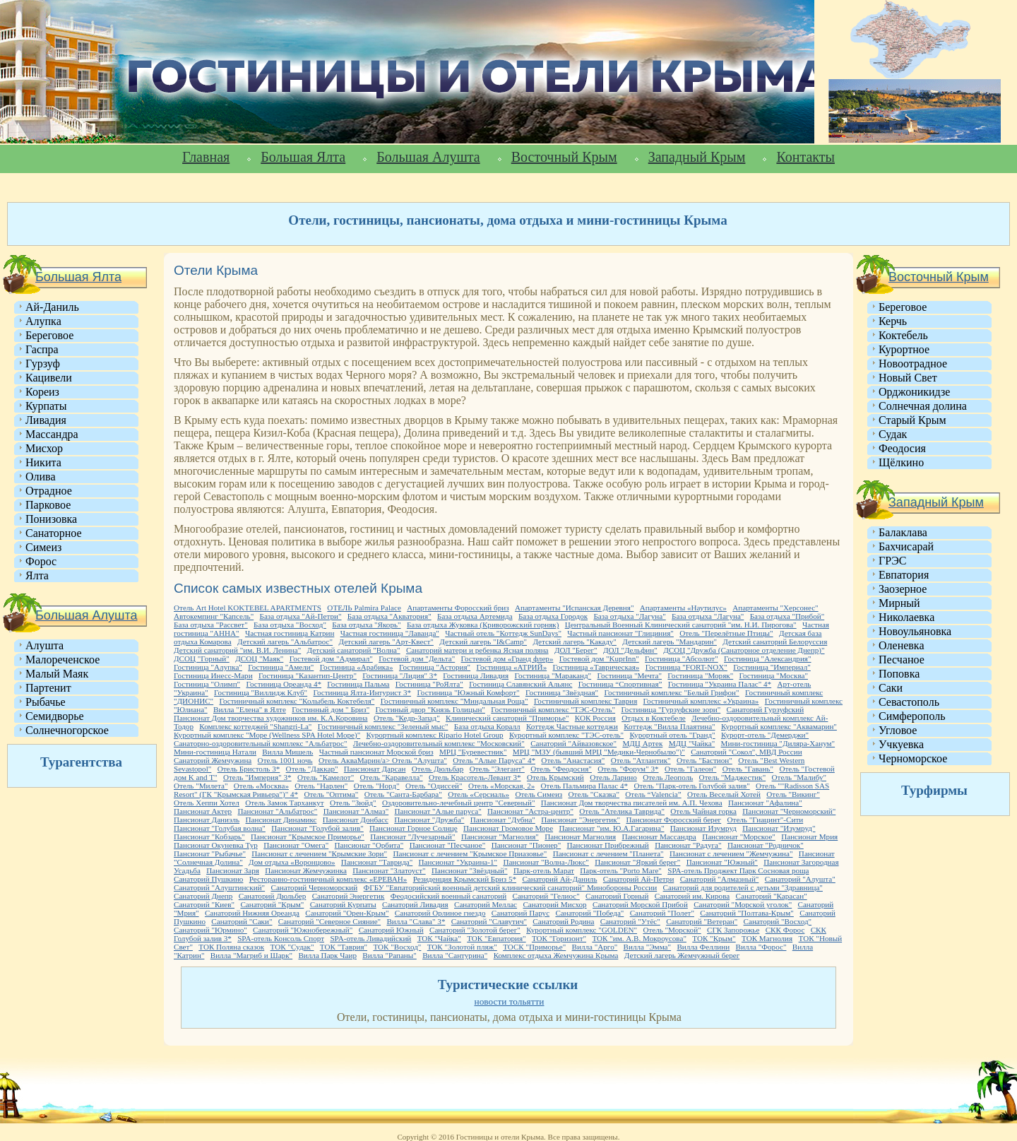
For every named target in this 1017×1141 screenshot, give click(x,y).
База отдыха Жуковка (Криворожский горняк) (483, 624)
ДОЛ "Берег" (575, 650)
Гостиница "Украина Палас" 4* (719, 684)
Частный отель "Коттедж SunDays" (503, 633)
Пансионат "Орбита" (369, 845)
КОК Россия (595, 718)
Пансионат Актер (203, 811)
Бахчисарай (906, 546)
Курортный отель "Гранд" (672, 735)
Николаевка (906, 617)
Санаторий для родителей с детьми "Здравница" (743, 887)
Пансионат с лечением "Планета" (608, 853)
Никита (43, 462)
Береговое (49, 335)
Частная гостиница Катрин (289, 633)
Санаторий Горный (616, 896)
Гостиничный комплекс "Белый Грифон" (672, 692)
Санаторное (53, 533)
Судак (893, 434)
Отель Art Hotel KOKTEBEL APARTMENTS (247, 607)
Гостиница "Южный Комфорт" (468, 692)
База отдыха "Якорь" (366, 624)
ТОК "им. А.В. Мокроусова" (639, 938)
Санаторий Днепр (203, 896)
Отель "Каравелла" (391, 777)
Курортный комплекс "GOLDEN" (581, 930)
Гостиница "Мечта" (629, 675)
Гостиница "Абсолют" (681, 658)
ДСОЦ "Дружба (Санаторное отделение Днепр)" (743, 650)
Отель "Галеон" (690, 768)
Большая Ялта (303, 157)
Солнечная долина (923, 406)
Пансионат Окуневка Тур (216, 845)
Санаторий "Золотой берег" (475, 930)
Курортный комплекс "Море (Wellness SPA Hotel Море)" (267, 735)
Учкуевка (901, 744)
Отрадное (48, 491)
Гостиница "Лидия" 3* (399, 675)
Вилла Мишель (287, 751)
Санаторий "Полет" (662, 913)
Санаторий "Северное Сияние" (329, 921)
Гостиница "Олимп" (207, 684)
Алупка (43, 321)
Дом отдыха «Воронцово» (292, 862)
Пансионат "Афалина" (765, 802)
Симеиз (43, 547)
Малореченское (62, 660)
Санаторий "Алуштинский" (219, 887)
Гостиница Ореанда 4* (283, 684)
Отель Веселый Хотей (724, 794)
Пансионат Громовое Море (508, 828)
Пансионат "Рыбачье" (210, 853)
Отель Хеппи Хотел (206, 802)
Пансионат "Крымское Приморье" (307, 836)
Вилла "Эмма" (647, 946)
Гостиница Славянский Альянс (520, 684)
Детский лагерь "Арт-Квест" (385, 641)
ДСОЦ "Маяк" (259, 658)
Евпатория (904, 575)
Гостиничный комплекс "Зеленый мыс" (383, 726)
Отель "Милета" (201, 785)
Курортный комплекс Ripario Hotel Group (435, 735)
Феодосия (902, 448)
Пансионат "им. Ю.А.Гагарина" (611, 828)
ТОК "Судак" (292, 946)
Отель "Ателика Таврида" (622, 811)
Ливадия (45, 420)
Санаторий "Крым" (272, 904)
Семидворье (54, 716)
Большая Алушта (428, 157)
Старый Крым (912, 420)
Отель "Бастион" (704, 760)
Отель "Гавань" (747, 768)
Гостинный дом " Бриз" (330, 709)
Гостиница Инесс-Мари (213, 675)
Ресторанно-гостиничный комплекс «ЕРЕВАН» (328, 879)
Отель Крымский (555, 777)
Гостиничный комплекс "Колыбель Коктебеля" (297, 701)
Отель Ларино (613, 777)
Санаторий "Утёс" (630, 921)
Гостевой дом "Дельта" (417, 658)
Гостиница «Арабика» (356, 667)
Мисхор (44, 448)
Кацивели (48, 378)
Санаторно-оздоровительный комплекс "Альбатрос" (260, 743)
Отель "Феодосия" (561, 768)
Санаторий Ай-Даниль (559, 879)
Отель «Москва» (261, 785)
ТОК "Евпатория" (496, 938)
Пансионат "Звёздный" (470, 870)
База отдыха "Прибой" (787, 616)
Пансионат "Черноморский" (788, 811)
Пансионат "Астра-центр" (530, 811)
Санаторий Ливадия (415, 904)
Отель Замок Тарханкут (284, 802)
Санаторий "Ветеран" (701, 921)
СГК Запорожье (733, 930)
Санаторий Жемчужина (212, 760)
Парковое (48, 505)
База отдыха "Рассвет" (211, 624)
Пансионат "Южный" (722, 862)
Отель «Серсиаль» (478, 794)
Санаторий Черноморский (313, 887)
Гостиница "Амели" (281, 667)
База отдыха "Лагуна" (629, 616)
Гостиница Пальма (358, 684)
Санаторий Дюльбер (273, 896)
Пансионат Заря (232, 870)
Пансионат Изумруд (703, 828)
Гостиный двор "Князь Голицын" (430, 709)
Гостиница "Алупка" (208, 667)
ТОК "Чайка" (439, 938)
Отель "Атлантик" (641, 760)
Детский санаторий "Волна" (353, 650)
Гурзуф (42, 363)
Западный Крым (697, 157)
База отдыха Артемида (475, 616)
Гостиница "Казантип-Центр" (307, 675)
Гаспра (42, 349)
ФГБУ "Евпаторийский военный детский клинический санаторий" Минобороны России (511, 887)
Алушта (44, 645)
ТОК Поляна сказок (231, 946)
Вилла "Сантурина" (454, 955)
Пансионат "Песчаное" (448, 845)
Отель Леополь (668, 777)
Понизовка (51, 519)
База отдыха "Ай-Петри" (301, 616)
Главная (206, 157)
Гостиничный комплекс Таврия (585, 701)
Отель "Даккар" (312, 768)
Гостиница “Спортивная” (620, 684)
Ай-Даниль (52, 307)
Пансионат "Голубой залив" (317, 828)
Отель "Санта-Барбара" (403, 794)
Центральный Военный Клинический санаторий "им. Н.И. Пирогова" (681, 624)
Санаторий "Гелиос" (546, 896)
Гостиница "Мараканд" (552, 675)
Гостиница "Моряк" (700, 675)
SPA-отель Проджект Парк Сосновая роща (738, 870)
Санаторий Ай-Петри (638, 879)
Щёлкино (901, 462)
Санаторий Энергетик (348, 896)
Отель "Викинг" (792, 794)
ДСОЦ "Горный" (202, 658)
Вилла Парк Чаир (327, 955)
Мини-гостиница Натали (215, 751)
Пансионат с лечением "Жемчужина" (731, 853)
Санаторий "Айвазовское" (573, 743)
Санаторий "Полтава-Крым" (747, 913)
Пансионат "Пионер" (526, 845)
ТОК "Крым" (713, 938)
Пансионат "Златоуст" (388, 870)
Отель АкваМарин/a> (355, 760)
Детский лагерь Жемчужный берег (681, 955)
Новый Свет (908, 378)
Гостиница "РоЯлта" (429, 684)
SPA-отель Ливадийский (370, 938)
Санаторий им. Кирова (692, 896)
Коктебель (903, 335)
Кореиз (42, 392)
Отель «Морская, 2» (501, 785)
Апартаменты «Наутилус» (683, 607)
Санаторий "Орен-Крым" (346, 913)
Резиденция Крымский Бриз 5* (464, 879)
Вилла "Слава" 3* (415, 921)
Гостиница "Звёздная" (561, 692)
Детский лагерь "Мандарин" (669, 641)
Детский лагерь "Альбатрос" (285, 641)
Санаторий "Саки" (241, 921)
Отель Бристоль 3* (249, 768)
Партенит (48, 688)
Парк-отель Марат (543, 870)
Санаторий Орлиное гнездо (440, 913)
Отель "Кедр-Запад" (407, 718)
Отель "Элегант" (497, 768)
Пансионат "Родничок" (765, 845)
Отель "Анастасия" (573, 760)
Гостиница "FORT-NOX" (686, 667)
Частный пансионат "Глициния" (620, 633)
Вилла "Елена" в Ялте (249, 709)
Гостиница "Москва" (773, 675)
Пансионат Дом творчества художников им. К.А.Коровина (271, 718)
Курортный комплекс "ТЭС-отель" (566, 735)
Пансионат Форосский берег (673, 819)
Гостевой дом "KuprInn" (599, 658)
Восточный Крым (564, 157)
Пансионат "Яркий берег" (637, 862)
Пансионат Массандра (659, 836)
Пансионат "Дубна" (502, 819)
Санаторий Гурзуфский (765, 709)
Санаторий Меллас (485, 904)
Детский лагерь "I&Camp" (483, 641)
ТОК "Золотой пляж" (462, 946)
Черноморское (913, 758)
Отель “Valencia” (653, 794)
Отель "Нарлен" (321, 785)
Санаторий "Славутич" (489, 921)
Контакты (805, 157)
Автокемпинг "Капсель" (214, 616)
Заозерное (903, 589)
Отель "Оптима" (331, 794)
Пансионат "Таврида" (376, 862)
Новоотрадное (913, 363)
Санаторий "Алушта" (800, 879)
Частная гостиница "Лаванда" (389, 633)
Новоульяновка (915, 631)
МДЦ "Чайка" (692, 743)
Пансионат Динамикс (280, 819)
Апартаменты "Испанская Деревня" (574, 607)
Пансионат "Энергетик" (580, 819)
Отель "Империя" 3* (257, 777)
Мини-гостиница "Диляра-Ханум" (778, 743)
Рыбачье (45, 702)
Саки (891, 688)
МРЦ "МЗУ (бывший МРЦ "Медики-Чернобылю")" (599, 751)
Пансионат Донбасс (355, 819)
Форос (40, 561)
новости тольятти (510, 1001)
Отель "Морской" (672, 930)
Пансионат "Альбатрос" (278, 811)
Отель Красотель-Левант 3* (475, 777)
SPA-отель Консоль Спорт (280, 938)
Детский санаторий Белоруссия (774, 641)
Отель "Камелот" (325, 777)
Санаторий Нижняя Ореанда (252, 913)
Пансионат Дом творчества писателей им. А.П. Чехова (631, 802)
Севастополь (909, 702)
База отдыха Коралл (487, 726)
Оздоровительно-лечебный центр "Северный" (458, 802)
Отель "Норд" (377, 785)
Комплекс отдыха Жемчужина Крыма (556, 955)
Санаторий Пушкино (208, 879)
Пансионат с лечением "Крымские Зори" (319, 853)
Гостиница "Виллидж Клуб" (260, 692)
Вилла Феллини (703, 946)
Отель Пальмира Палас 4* (584, 785)
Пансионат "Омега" (295, 845)
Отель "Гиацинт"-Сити (765, 819)
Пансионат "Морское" (738, 836)
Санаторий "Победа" (589, 913)
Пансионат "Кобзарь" (209, 836)
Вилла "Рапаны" (389, 955)
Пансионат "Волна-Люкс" (545, 862)
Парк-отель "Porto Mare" (621, 870)
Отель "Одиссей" (434, 785)
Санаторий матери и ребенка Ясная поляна (477, 650)
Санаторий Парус (520, 913)
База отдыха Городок (553, 616)
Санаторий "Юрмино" (210, 930)
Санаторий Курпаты (343, 904)
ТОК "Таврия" (343, 946)
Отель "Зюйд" (353, 802)
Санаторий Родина (563, 921)
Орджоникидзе (914, 392)
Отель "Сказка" (594, 794)
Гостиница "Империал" (772, 667)
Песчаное (901, 660)
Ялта (37, 575)
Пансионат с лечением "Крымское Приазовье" (470, 853)
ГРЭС (892, 561)
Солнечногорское (67, 730)
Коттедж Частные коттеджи (572, 726)
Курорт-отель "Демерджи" (765, 735)
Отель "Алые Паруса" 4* (494, 760)
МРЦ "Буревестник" (473, 751)
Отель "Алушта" (419, 760)
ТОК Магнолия (767, 938)
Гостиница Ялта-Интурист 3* (363, 692)
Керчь (893, 321)
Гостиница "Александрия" (767, 658)
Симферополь (912, 716)
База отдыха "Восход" (290, 624)
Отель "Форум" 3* (627, 768)
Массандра (51, 434)
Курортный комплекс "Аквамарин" (779, 726)
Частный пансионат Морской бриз (376, 751)
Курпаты (45, 406)
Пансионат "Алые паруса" (438, 811)
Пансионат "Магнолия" (500, 836)
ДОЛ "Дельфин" (630, 650)
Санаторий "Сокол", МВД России (746, 751)
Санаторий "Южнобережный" (302, 930)
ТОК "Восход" (397, 946)
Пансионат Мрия (809, 836)
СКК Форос (785, 930)
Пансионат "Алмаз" (355, 811)
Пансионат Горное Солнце (413, 828)
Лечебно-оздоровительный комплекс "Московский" (439, 743)
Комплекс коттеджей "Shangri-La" (255, 726)
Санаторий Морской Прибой (640, 904)
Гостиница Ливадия (476, 675)
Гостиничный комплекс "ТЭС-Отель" (553, 709)
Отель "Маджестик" (732, 777)
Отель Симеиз (538, 794)
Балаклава (903, 532)
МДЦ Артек (642, 743)
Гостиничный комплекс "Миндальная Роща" (454, 701)
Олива (40, 477)
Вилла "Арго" (595, 946)
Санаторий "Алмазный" (719, 879)
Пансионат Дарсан (375, 768)
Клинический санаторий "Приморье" (507, 718)
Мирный (899, 603)
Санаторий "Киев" (204, 904)
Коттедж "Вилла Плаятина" (669, 726)
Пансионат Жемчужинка (306, 870)
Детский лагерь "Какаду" (574, 641)
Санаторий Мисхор (554, 904)
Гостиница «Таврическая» (596, 667)
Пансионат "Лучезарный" (412, 836)
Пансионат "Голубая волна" (220, 828)
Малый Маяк (56, 674)
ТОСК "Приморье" (534, 946)
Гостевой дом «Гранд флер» (507, 658)
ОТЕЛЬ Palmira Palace (363, 607)
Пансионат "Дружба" (429, 819)
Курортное (904, 349)
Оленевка (901, 645)
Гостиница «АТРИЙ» (511, 667)
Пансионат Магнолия (580, 836)
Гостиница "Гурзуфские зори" (670, 709)
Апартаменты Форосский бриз (458, 607)
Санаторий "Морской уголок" (743, 904)
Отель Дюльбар (438, 768)
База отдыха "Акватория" (389, 616)
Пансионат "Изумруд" (778, 828)
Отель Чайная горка (703, 811)
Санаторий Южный (391, 930)
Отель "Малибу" (799, 777)
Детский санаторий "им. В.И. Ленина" (237, 650)
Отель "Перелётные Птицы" (726, 633)
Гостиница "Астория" (434, 667)
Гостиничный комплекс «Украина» (701, 701)
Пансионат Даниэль (206, 819)
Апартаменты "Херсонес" (775, 607)
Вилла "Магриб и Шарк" (251, 955)
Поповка (899, 674)
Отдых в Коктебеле (654, 718)
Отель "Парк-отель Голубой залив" (691, 785)
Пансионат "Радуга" (688, 845)
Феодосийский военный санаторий (448, 896)
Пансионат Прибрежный (608, 845)
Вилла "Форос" (761, 946)
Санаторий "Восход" (778, 921)
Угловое (898, 730)
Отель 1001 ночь (285, 760)
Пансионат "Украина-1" (458, 862)
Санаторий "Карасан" (771, 896)
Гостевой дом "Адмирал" (331, 658)
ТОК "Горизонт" (559, 938)
